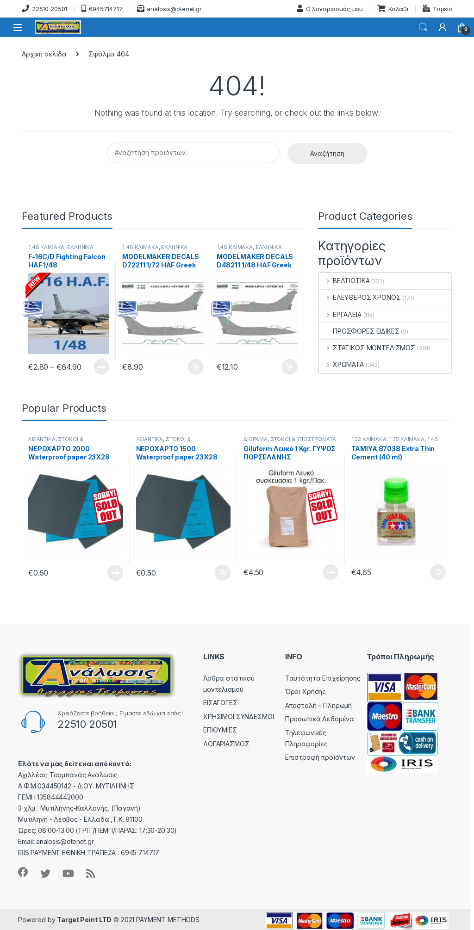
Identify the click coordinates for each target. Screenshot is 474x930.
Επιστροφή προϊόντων (320, 757)
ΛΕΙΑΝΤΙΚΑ (42, 439)
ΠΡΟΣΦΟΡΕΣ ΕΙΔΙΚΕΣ (359, 331)
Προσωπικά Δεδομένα (319, 719)
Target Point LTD (84, 920)
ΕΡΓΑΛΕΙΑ (340, 314)
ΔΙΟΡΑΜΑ (255, 439)
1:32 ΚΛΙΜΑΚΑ (369, 439)
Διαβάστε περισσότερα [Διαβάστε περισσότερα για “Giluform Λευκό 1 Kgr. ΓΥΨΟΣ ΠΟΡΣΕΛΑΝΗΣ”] (330, 572)
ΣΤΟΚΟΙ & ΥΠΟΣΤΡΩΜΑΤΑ (55, 442)
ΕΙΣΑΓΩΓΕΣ (220, 703)
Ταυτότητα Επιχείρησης (323, 678)
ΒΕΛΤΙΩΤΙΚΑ (344, 281)
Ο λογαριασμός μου (330, 8)
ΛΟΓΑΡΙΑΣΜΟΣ (226, 744)
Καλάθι (392, 8)
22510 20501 (44, 8)
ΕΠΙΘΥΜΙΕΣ (220, 730)
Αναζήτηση (327, 153)
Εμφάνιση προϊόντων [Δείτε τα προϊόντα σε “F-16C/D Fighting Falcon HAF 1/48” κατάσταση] (101, 367)
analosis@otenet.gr (169, 8)
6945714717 (101, 8)
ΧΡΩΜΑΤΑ (341, 364)
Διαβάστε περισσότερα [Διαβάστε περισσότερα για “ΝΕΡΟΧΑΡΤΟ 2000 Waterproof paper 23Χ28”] (115, 573)
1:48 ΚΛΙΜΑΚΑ (140, 247)
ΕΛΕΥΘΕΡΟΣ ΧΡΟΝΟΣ (360, 297)
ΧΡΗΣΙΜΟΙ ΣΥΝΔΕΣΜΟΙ (238, 716)
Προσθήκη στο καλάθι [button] (196, 367)
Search (423, 27)
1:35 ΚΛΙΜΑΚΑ (406, 439)
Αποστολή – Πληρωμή (318, 705)
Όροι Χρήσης (305, 691)
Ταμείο (437, 8)
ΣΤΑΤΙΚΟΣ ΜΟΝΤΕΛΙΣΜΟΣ (367, 348)
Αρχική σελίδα (44, 54)
